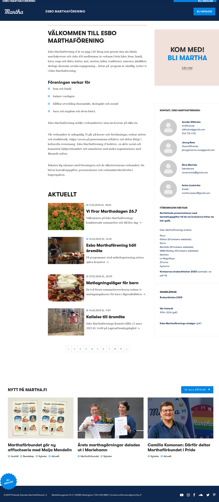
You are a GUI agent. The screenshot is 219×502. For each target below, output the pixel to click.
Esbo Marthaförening (65, 9)
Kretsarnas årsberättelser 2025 (178, 269)
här (162, 218)
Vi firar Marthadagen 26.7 (111, 209)
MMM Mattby (167, 248)
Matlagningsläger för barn (112, 280)
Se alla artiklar (195, 387)
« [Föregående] (68, 347)
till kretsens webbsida (179, 237)
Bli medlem (204, 9)
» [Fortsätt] (126, 347)
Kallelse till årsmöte (105, 314)
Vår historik (166, 306)
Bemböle (164, 244)
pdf (167, 218)
